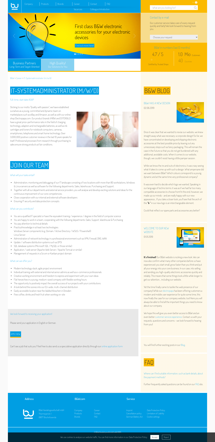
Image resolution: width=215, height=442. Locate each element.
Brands (60, 3)
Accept (155, 437)
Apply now (15, 334)
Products (45, 3)
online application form (112, 346)
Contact (93, 3)
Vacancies (78, 9)
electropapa (168, 290)
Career (77, 3)
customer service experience (168, 316)
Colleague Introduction (100, 9)
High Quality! (57, 65)
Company (28, 3)
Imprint (129, 410)
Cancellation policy (134, 413)
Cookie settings (153, 416)
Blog (183, 344)
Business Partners (24, 65)
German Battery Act (134, 416)
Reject (166, 437)
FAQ (108, 3)
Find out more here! (84, 45)
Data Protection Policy (156, 410)
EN (193, 2)
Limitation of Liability (155, 413)
